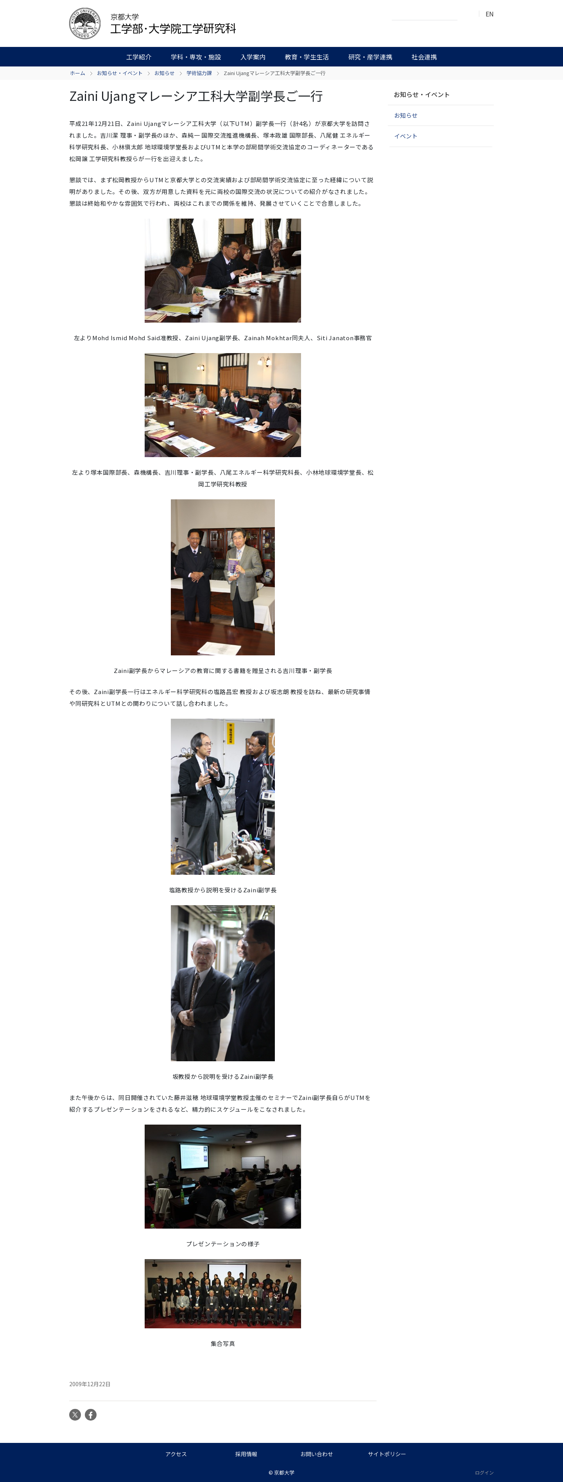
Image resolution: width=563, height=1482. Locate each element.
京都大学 (284, 1472)
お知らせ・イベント (120, 73)
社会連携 (424, 56)
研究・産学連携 (370, 56)
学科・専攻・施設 (196, 56)
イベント (406, 136)
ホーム (77, 73)
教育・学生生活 (307, 56)
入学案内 (252, 56)
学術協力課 (199, 73)
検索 (465, 14)
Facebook (91, 1415)
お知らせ (164, 73)
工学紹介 (138, 56)
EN (490, 14)
